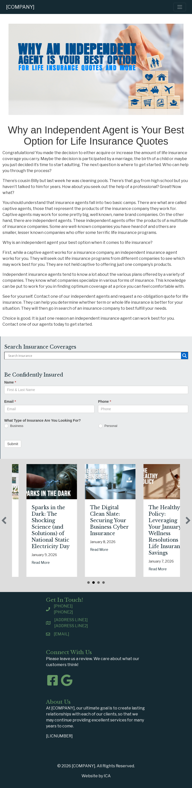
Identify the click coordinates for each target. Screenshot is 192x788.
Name (10, 382)
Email (10, 401)
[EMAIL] (61, 634)
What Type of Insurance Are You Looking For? (42, 420)
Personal (107, 426)
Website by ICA (96, 776)
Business (13, 426)
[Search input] (94, 355)
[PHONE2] (63, 612)
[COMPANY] (20, 7)
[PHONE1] (63, 606)
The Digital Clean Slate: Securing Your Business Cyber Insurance (145, 520)
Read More (17, 556)
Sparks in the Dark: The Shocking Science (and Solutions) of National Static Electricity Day (86, 526)
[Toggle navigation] (180, 7)
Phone (104, 401)
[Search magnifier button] (184, 355)
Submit (12, 444)
